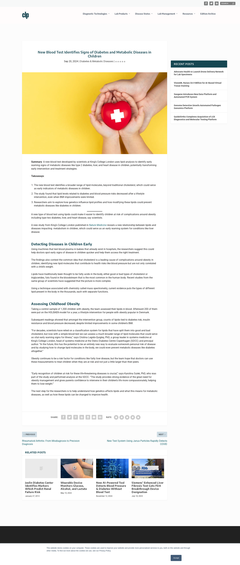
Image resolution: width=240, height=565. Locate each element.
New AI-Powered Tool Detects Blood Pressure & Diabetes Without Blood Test (111, 484)
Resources (188, 16)
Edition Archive (208, 16)
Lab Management (166, 16)
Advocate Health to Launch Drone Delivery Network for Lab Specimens (198, 70)
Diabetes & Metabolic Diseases (96, 58)
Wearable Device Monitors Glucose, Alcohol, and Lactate (74, 483)
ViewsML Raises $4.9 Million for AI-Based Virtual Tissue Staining (197, 81)
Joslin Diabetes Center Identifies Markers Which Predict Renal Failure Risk (39, 484)
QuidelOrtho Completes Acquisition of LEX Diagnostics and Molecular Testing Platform (195, 115)
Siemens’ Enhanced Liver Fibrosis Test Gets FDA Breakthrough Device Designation (148, 484)
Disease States (142, 16)
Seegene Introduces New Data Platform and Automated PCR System (195, 92)
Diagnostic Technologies (95, 16)
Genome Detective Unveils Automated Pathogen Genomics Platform (197, 104)
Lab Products (121, 16)
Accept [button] (176, 558)
